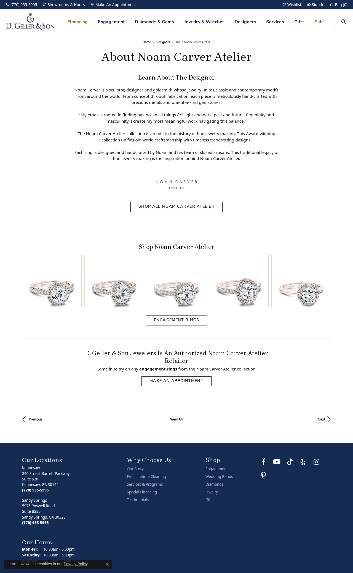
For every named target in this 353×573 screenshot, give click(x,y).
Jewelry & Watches (204, 22)
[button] (291, 4)
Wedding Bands (219, 440)
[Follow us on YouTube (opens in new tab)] (276, 426)
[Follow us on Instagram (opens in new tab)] (316, 426)
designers (163, 42)
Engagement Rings (176, 285)
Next (321, 383)
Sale (319, 22)
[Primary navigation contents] (195, 22)
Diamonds (214, 448)
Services (275, 22)
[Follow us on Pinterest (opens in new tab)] (263, 439)
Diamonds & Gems (154, 22)
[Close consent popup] (107, 564)
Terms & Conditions (268, 553)
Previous (35, 383)
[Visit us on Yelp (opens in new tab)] (303, 426)
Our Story (135, 433)
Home (147, 42)
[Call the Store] (35, 454)
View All (176, 383)
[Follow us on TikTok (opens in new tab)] (289, 426)
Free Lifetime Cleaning (146, 440)
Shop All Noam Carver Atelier (176, 207)
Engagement (111, 22)
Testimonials (138, 464)
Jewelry (211, 456)
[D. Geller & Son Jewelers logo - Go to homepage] (30, 22)
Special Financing (142, 456)
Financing (78, 22)
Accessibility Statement (309, 553)
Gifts (299, 22)
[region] (176, 263)
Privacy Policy (235, 553)
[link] (21, 4)
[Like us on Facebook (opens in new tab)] (263, 426)
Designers (245, 22)
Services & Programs (145, 448)
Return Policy (208, 553)
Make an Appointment (176, 345)
